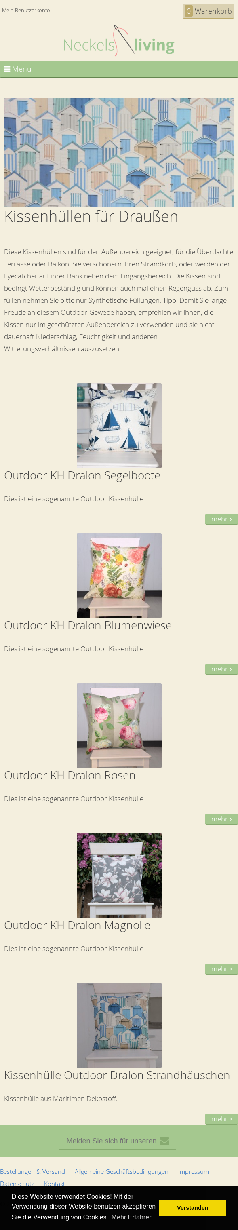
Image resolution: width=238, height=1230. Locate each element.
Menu (18, 69)
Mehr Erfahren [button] (132, 1217)
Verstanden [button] (193, 1208)
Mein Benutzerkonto (26, 10)
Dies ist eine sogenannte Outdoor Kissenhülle (119, 454)
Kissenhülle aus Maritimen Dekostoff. (119, 1054)
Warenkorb (208, 11)
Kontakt (54, 1183)
